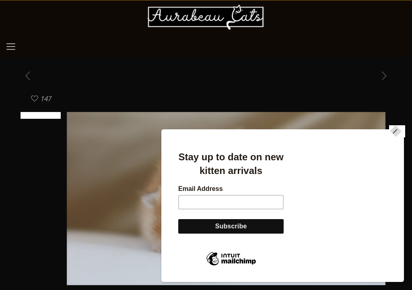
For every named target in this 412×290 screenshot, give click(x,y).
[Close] (397, 141)
